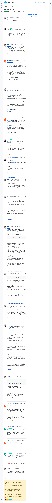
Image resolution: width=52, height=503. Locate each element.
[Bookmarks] (1, 9)
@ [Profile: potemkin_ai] (10, 19)
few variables (22, 455)
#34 (25, 442)
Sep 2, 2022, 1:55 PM (18, 60)
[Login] (51, 1)
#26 (25, 196)
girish (8, 428)
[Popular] (1, 7)
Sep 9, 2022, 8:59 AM (18, 226)
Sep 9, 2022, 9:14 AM (15, 273)
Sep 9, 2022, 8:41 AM (18, 179)
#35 (25, 453)
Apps (35, 2)
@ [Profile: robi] (14, 15)
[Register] (51, 3)
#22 (25, 118)
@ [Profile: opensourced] (10, 90)
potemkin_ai (10, 15)
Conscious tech (9, 172)
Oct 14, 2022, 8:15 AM (18, 405)
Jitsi (8, 11)
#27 (25, 226)
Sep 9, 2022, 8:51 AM (15, 196)
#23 (25, 139)
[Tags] (1, 5)
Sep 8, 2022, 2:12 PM (18, 118)
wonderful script (10, 106)
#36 (25, 468)
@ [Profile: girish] (8, 443)
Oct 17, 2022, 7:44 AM (18, 428)
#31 (25, 376)
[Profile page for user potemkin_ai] (5, 45)
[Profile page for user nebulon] (5, 29)
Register (6, 499)
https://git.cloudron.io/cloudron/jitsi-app (15, 143)
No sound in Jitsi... (19, 274)
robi (8, 17)
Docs (44, 2)
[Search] (1, 11)
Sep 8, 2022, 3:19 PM (19, 139)
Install (47, 2)
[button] (1, 500)
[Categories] (1, 1)
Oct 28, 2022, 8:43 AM (18, 453)
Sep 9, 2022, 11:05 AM (15, 324)
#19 (25, 44)
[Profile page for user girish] (5, 429)
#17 (25, 17)
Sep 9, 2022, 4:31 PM (18, 376)
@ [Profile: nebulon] (9, 46)
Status (38, 2)
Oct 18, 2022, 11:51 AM (18, 442)
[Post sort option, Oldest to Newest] (32, 16)
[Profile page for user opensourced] (5, 61)
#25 (25, 179)
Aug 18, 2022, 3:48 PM (18, 44)
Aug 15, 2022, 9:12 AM (15, 17)
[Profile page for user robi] (5, 18)
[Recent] (1, 3)
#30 (25, 324)
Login (10, 499)
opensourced (9, 60)
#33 (25, 428)
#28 (25, 273)
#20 (25, 60)
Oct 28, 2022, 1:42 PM (18, 468)
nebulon (10, 42)
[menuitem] (51, 1)
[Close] (24, 481)
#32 (25, 405)
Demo (41, 2)
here (14, 65)
